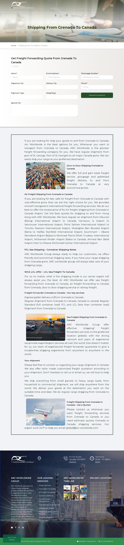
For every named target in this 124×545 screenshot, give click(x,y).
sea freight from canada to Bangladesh (99, 502)
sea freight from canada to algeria (98, 485)
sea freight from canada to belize (98, 509)
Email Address (52, 73)
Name (14, 73)
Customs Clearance (46, 496)
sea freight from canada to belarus (98, 506)
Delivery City (51, 83)
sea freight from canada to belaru (98, 505)
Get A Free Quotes (12, 538)
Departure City (17, 83)
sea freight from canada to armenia (98, 493)
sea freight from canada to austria (98, 496)
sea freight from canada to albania (98, 483)
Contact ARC (43, 521)
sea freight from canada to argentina (98, 491)
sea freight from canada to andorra (98, 487)
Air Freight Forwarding (47, 492)
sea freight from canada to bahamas (98, 499)
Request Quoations (46, 517)
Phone (84, 83)
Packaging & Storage (46, 508)
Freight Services (45, 485)
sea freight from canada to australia (98, 494)
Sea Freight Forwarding (47, 489)
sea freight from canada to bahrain (98, 500)
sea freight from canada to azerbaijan (99, 497)
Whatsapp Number (89, 73)
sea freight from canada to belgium (98, 508)
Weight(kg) (51, 93)
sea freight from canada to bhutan (98, 512)
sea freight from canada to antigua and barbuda (101, 489)
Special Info (16, 103)
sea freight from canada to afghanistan (99, 482)
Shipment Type (17, 93)
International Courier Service (49, 505)
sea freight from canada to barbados (98, 503)
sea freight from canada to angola (98, 488)
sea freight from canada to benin (98, 511)
